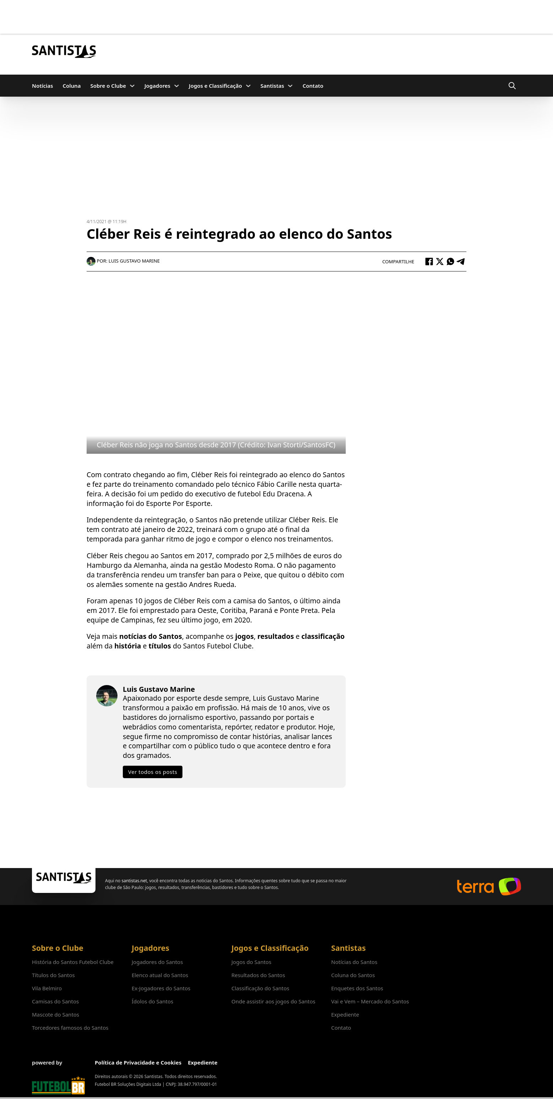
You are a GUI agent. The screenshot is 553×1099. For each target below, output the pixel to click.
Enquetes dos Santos (357, 988)
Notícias (42, 85)
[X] (439, 261)
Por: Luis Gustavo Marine (123, 261)
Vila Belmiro (47, 988)
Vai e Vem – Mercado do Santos (370, 1001)
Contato (312, 85)
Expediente (345, 1014)
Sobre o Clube (108, 85)
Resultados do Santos (258, 975)
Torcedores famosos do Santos (70, 1027)
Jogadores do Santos (157, 961)
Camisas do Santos (55, 1001)
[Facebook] (429, 261)
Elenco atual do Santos (160, 975)
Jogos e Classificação (215, 85)
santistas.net (134, 881)
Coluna (71, 85)
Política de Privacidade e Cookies (138, 1062)
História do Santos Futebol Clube (73, 961)
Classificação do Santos (260, 988)
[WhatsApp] (450, 261)
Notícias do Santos (354, 961)
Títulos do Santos (53, 975)
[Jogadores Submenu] (176, 85)
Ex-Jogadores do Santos (161, 988)
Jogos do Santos (251, 961)
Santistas (272, 85)
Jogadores (157, 85)
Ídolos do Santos (152, 1001)
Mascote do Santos (55, 1014)
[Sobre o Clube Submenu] (132, 85)
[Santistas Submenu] (290, 85)
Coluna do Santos (353, 975)
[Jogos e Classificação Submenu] (248, 85)
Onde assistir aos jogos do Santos (273, 1001)
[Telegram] (461, 261)
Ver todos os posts (152, 771)
